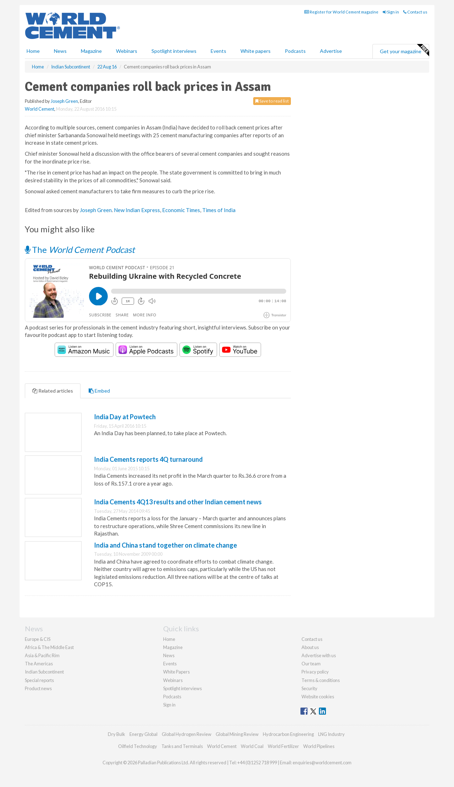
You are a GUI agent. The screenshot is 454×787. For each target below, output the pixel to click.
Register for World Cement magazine (341, 12)
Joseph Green (64, 101)
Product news (38, 688)
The (80, 249)
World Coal (252, 746)
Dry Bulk (116, 734)
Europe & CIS (37, 639)
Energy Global (143, 734)
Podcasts (295, 51)
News (169, 655)
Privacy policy (315, 672)
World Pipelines (318, 746)
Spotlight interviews (173, 51)
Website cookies (317, 696)
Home (33, 51)
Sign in (391, 12)
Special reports (39, 680)
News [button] (60, 51)
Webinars (126, 51)
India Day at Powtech (125, 417)
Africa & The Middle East (49, 647)
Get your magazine (404, 50)
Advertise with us (318, 655)
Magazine (91, 51)
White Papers (176, 672)
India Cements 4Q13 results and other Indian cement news (178, 502)
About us (310, 647)
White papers (255, 51)
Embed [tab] (99, 391)
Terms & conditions (320, 680)
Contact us (415, 12)
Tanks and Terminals (182, 746)
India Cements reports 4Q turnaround (148, 459)
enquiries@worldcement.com (322, 762)
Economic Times (181, 210)
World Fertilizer (283, 746)
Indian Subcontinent (44, 672)
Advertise (331, 51)
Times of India (219, 210)
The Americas (39, 663)
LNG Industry (331, 734)
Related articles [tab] (52, 391)
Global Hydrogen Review (186, 734)
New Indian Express (137, 210)
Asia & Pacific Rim (42, 655)
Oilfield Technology (137, 746)
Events (218, 51)
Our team (311, 663)
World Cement (39, 109)
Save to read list (272, 101)
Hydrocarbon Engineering (288, 734)
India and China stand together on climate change (165, 545)
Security (309, 688)
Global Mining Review (237, 734)
